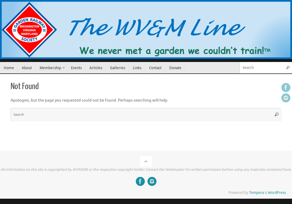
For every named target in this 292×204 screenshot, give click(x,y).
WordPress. (277, 192)
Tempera (256, 192)
